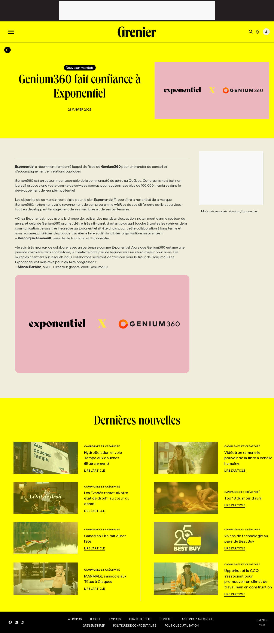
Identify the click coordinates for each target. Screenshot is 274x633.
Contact (166, 619)
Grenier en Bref (94, 625)
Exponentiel (105, 199)
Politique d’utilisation (182, 625)
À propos (75, 619)
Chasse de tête (140, 619)
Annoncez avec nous (197, 619)
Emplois (115, 619)
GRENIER (262, 620)
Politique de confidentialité (134, 625)
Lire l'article (94, 470)
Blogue (95, 619)
